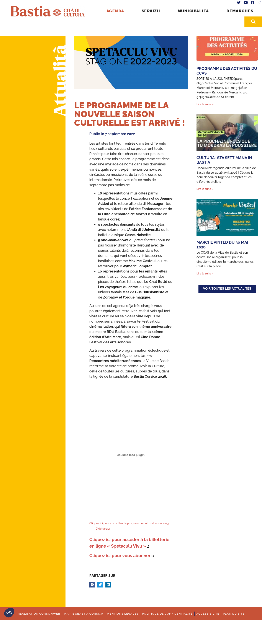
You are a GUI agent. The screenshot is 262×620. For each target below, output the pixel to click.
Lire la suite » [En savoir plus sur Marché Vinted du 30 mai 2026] (204, 273)
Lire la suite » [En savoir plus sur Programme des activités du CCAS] (204, 104)
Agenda (115, 11)
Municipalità (193, 11)
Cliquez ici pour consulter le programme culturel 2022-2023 (129, 523)
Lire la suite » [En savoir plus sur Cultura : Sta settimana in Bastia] (204, 189)
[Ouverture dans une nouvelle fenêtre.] (121, 555)
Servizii (151, 11)
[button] (9, 612)
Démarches (240, 11)
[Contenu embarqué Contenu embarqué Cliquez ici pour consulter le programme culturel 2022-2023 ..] (131, 455)
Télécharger (102, 528)
